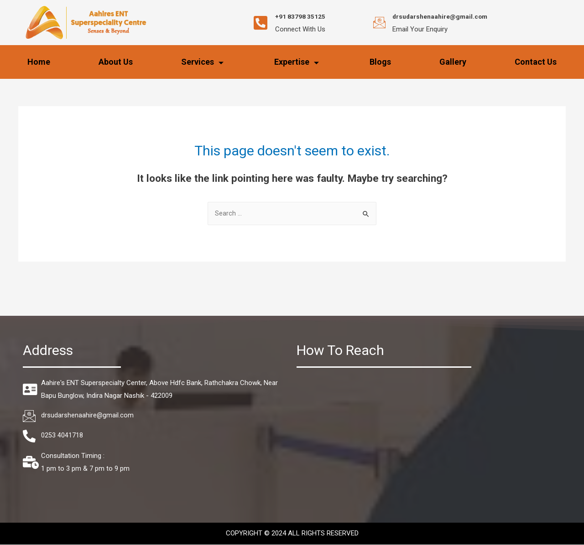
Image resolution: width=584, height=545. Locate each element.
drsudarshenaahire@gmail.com (449, 16)
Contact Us (536, 62)
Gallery (452, 62)
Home (38, 62)
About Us (116, 62)
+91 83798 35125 (307, 16)
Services (203, 62)
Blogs (380, 62)
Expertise (297, 62)
